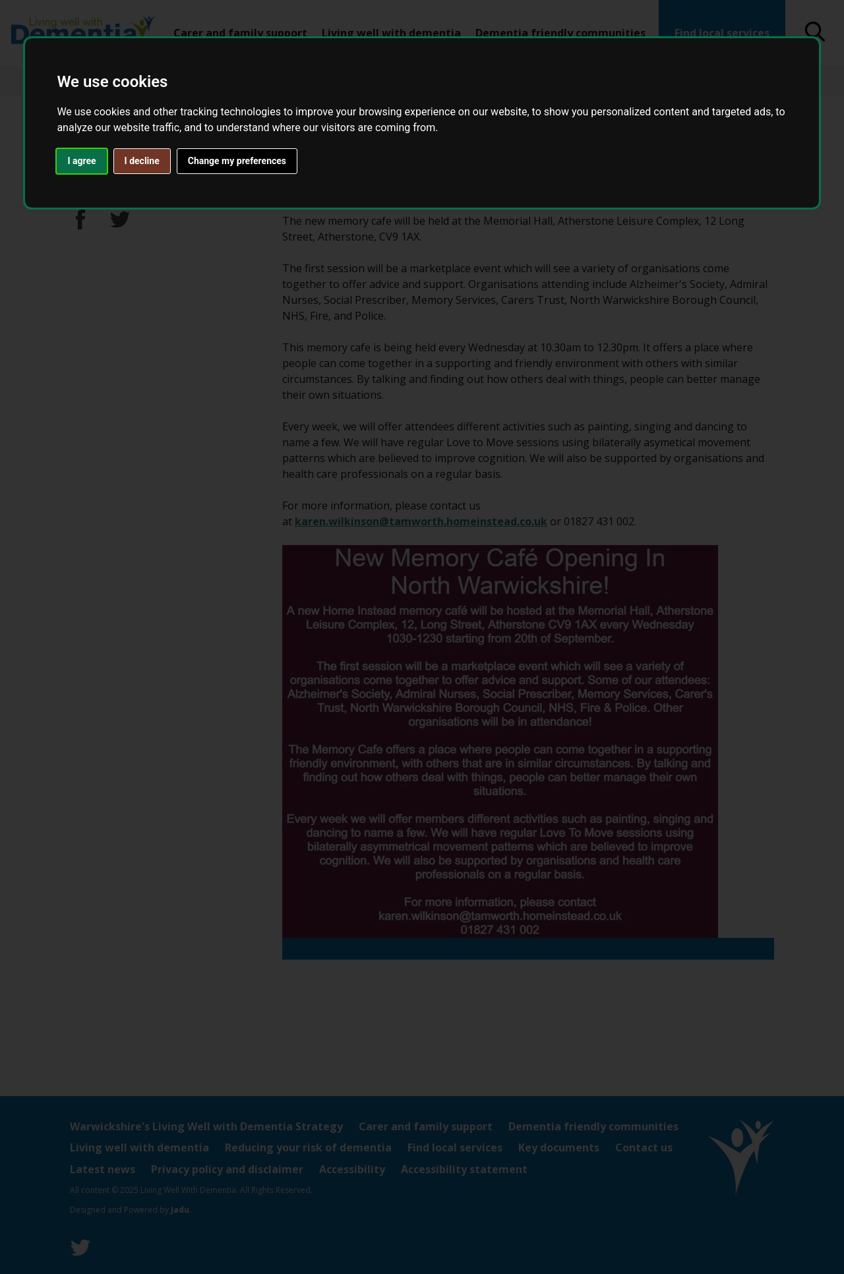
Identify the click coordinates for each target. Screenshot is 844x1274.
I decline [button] (142, 161)
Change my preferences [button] (237, 161)
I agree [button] (81, 161)
